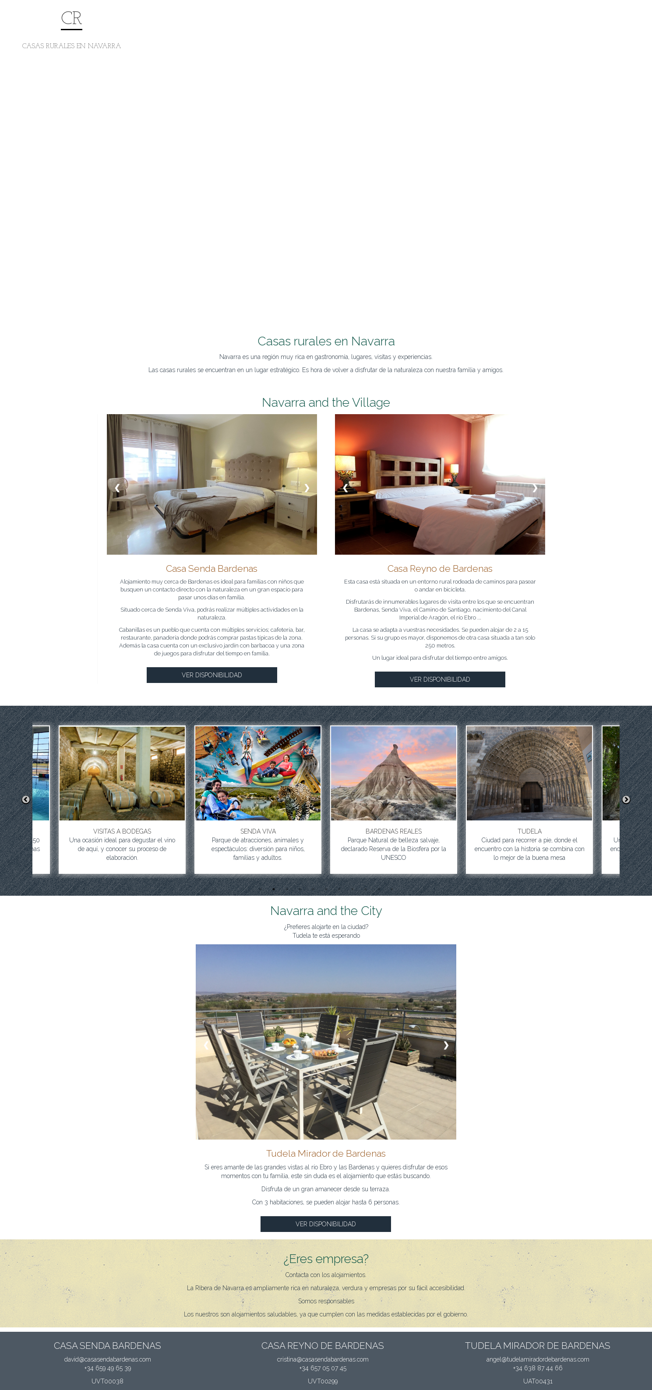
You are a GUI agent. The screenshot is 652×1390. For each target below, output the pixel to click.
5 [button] (313, 889)
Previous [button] (25, 799)
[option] (312, 799)
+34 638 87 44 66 (538, 1368)
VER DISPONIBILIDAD (212, 675)
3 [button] (286, 889)
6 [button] (326, 889)
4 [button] (300, 889)
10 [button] (378, 889)
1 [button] (260, 889)
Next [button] (626, 799)
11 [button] (392, 889)
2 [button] (273, 889)
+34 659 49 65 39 (108, 1368)
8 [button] (352, 889)
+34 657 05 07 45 (323, 1368)
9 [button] (365, 889)
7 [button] (339, 889)
